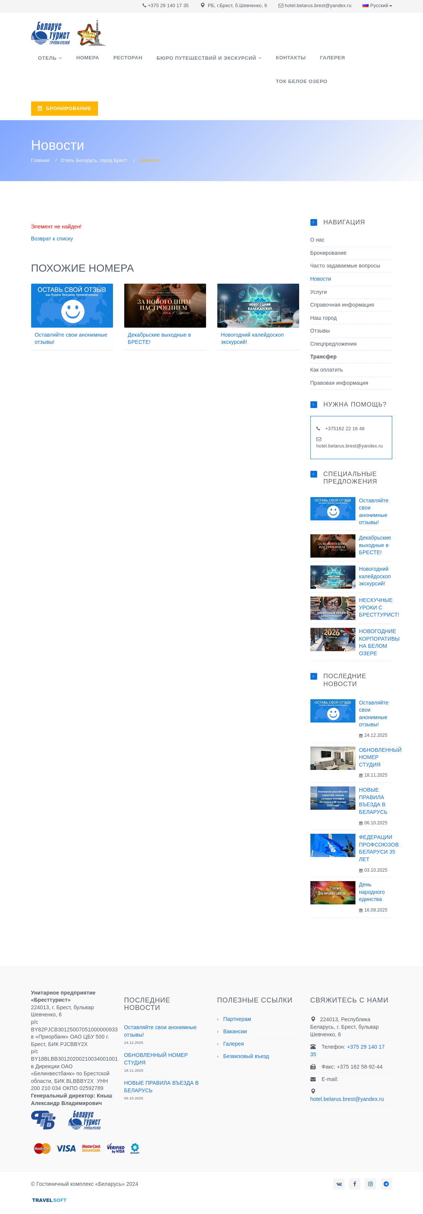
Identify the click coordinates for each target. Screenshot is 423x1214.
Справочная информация (342, 284)
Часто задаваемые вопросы (345, 245)
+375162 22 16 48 (344, 407)
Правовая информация (339, 361)
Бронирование (328, 231)
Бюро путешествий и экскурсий (180, 61)
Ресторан (109, 60)
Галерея (292, 60)
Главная (40, 139)
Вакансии (235, 1010)
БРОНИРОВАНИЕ (273, 91)
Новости (320, 257)
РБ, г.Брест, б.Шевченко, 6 (237, 5)
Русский (377, 5)
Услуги (318, 271)
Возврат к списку (52, 218)
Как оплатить (326, 349)
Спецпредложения (333, 322)
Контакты (258, 60)
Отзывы (320, 310)
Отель (44, 61)
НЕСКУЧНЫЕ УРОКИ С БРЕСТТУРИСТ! (379, 586)
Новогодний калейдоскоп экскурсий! (375, 554)
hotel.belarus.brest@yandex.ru (318, 5)
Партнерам (237, 998)
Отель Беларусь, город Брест (94, 139)
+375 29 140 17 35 (168, 5)
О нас (317, 219)
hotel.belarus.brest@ (338, 424)
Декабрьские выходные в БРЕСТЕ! (375, 523)
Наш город (323, 296)
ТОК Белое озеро (337, 60)
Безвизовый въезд (246, 1035)
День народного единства (372, 870)
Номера (76, 60)
